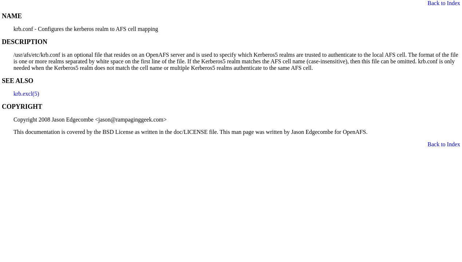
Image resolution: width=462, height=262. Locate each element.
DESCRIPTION (24, 41)
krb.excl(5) (26, 94)
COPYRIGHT (22, 106)
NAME (12, 16)
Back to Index (443, 3)
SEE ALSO (17, 80)
